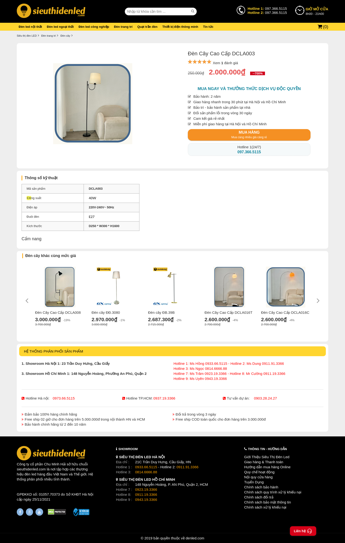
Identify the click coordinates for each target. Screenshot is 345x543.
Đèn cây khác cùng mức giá (50, 256)
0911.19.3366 (146, 494)
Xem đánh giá (225, 63)
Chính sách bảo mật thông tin (267, 502)
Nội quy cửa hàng (258, 477)
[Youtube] (39, 512)
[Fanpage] (20, 512)
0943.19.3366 (146, 499)
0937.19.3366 (164, 398)
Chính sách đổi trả (258, 497)
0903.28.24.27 (265, 398)
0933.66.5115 (146, 467)
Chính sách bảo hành (261, 487)
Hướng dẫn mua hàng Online (267, 467)
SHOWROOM (128, 449)
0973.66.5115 (64, 398)
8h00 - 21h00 (317, 11)
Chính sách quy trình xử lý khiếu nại (272, 492)
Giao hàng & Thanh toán (263, 462)
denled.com (195, 538)
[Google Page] (29, 512)
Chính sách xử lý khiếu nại (265, 507)
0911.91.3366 (188, 467)
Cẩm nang (31, 238)
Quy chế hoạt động (259, 472)
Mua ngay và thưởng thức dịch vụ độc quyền (249, 88)
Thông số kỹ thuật (41, 178)
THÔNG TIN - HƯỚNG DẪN (267, 449)
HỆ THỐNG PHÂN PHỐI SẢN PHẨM (53, 351)
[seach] (193, 11)
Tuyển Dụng (254, 482)
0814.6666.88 (146, 472)
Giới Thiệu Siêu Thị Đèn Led (266, 457)
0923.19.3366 (146, 489)
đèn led (30, 474)
